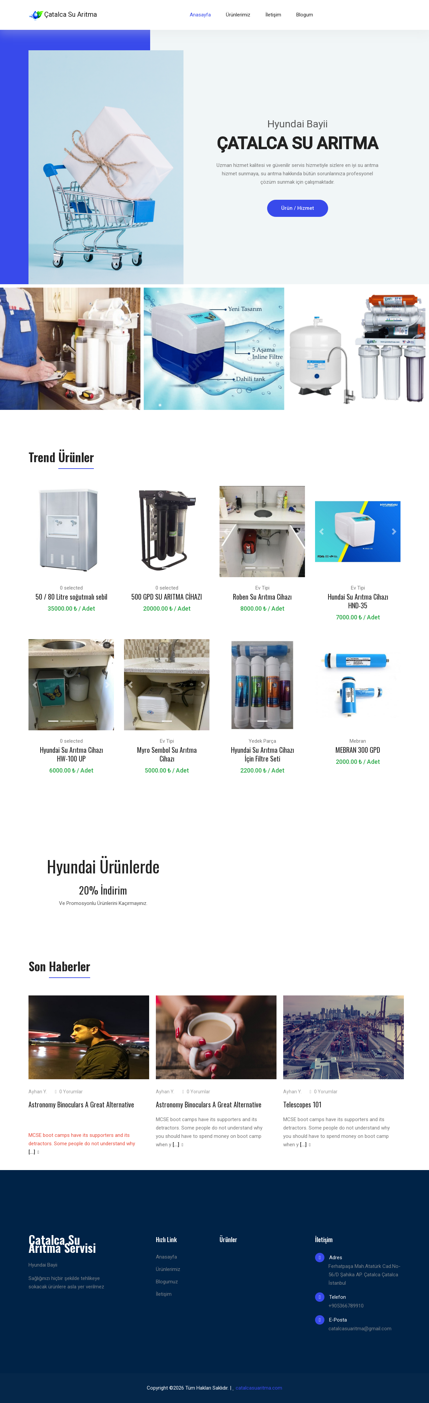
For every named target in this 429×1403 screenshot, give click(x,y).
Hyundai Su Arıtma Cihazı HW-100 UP (71, 754)
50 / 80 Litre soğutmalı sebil (71, 596)
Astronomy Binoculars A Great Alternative (81, 1104)
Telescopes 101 (302, 1104)
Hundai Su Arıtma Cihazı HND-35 (358, 601)
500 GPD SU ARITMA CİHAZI (166, 596)
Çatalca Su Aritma (62, 15)
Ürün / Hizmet (297, 208)
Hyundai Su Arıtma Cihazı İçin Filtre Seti (262, 754)
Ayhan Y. (37, 1091)
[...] (33, 1152)
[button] (34, 531)
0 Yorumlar (69, 1091)
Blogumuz (167, 1282)
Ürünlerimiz (238, 15)
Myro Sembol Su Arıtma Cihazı (167, 754)
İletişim (273, 15)
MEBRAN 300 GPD (357, 749)
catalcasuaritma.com (259, 1388)
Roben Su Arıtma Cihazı (262, 596)
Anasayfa (200, 15)
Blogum (304, 15)
